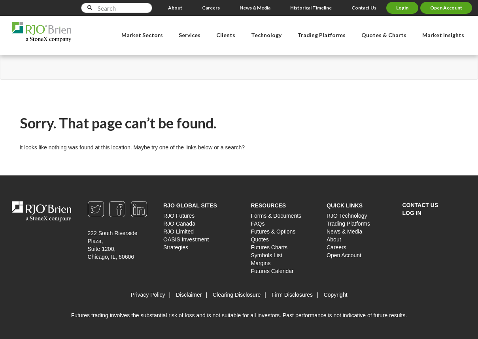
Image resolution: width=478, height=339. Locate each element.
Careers (211, 8)
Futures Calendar (272, 271)
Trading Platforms (348, 223)
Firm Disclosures (292, 295)
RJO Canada (179, 223)
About (175, 8)
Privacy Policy (147, 295)
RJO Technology (347, 216)
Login (402, 8)
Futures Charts (269, 247)
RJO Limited (178, 231)
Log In (411, 213)
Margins (261, 263)
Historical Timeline (311, 8)
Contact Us (363, 8)
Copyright (336, 295)
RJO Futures (179, 216)
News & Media (255, 8)
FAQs (258, 223)
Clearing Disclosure (237, 295)
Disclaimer (189, 295)
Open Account (446, 8)
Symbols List (266, 255)
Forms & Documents (276, 216)
